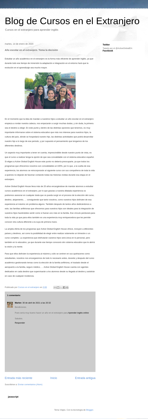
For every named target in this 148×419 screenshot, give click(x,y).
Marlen (18, 303)
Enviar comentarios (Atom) (30, 384)
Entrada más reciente (18, 378)
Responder (20, 323)
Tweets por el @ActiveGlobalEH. (118, 48)
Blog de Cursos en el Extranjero (72, 21)
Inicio (53, 378)
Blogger (89, 410)
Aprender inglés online (78, 313)
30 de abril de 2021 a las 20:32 (36, 303)
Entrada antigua (85, 378)
